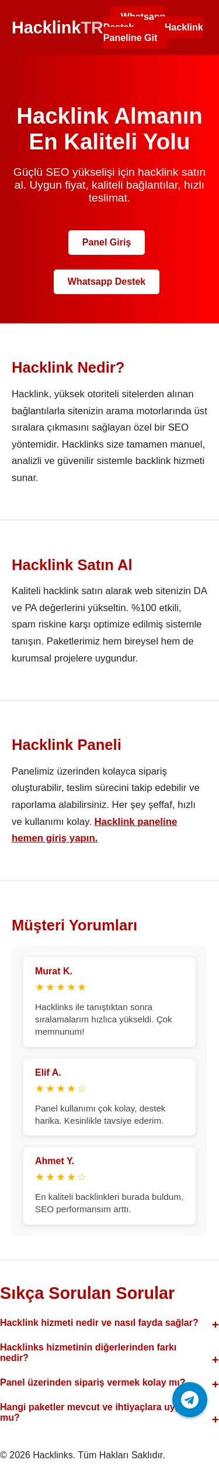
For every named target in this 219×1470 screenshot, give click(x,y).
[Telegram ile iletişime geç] (189, 1399)
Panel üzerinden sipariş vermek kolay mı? (92, 1382)
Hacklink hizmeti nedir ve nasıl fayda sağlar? (99, 1323)
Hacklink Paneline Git (153, 32)
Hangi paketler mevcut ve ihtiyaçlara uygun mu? (96, 1412)
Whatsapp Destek (134, 22)
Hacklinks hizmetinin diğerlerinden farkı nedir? (88, 1352)
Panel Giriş (106, 242)
